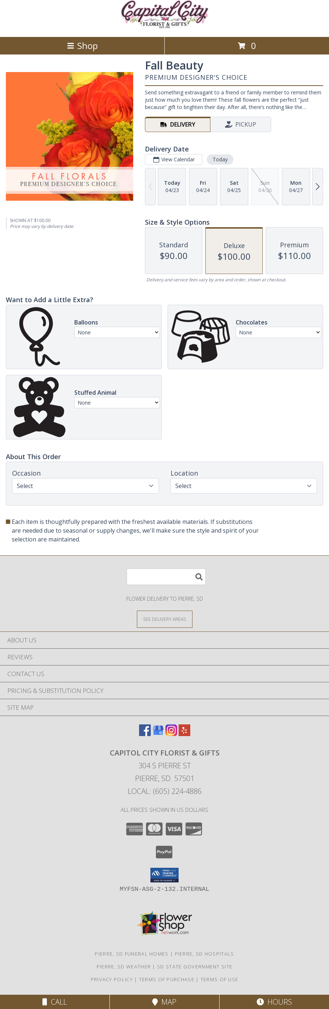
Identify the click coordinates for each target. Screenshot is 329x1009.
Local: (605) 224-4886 (165, 791)
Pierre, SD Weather (124, 966)
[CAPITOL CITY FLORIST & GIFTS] (165, 26)
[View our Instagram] (171, 733)
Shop (82, 46)
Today (220, 159)
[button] (164, 875)
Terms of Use (220, 979)
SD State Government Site (194, 966)
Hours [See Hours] (274, 1002)
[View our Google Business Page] (158, 733)
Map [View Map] (164, 1002)
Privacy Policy (112, 979)
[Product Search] (166, 577)
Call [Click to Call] (54, 1002)
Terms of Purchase (166, 979)
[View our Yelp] (184, 733)
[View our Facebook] (145, 733)
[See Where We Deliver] (164, 618)
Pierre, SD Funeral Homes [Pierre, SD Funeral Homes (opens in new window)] (131, 953)
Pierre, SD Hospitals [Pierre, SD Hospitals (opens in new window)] (204, 953)
